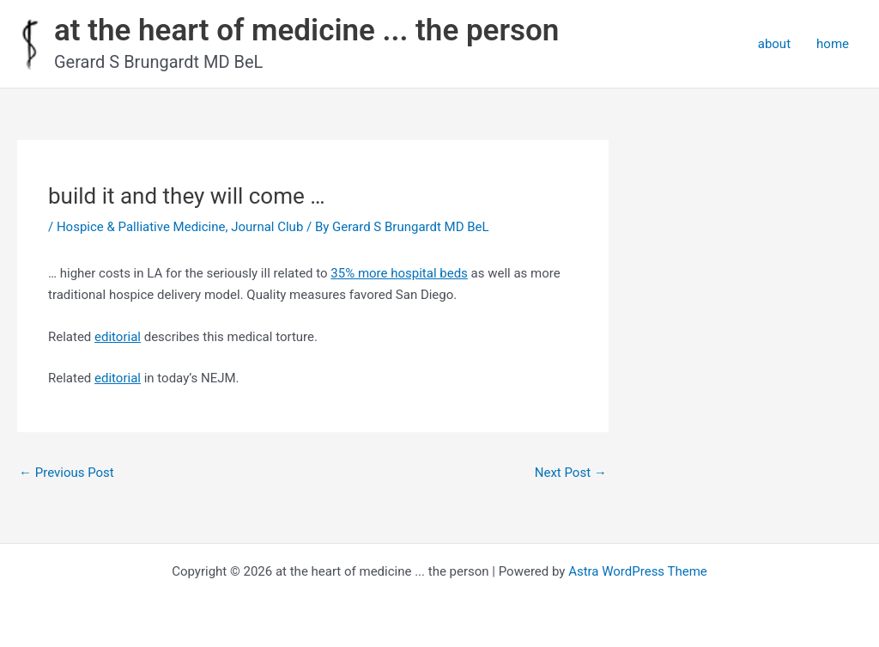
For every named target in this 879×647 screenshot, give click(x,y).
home (832, 44)
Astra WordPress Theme (637, 571)
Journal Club (267, 227)
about (774, 44)
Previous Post (66, 472)
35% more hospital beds (399, 273)
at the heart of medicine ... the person (306, 30)
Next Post (571, 472)
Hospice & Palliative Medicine (141, 227)
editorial (117, 337)
